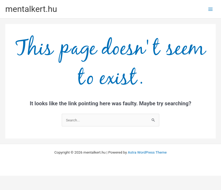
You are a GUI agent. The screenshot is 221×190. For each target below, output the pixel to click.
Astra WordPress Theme (147, 152)
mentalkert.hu (31, 9)
